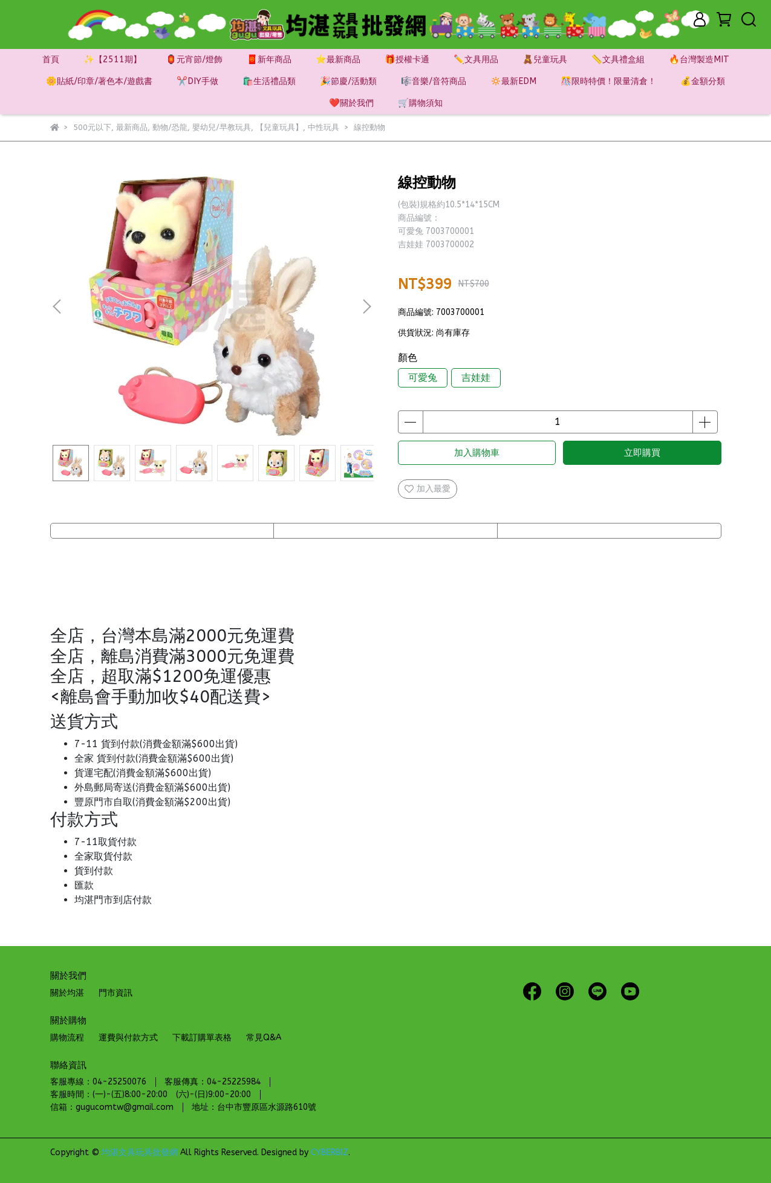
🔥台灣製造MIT (699, 59)
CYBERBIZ (329, 1152)
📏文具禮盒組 (618, 59)
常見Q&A (263, 1037)
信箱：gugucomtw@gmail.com (112, 1107)
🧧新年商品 (269, 59)
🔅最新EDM (513, 81)
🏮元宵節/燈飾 (194, 59)
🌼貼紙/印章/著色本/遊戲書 (99, 81)
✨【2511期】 (112, 59)
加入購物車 (476, 452)
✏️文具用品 (476, 59)
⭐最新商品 (338, 59)
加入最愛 (428, 489)
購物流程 (67, 1037)
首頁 (50, 59)
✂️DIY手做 (197, 81)
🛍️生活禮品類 (269, 81)
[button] (366, 306)
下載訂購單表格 (202, 1037)
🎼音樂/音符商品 (433, 81)
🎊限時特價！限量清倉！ (608, 81)
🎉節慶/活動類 (348, 81)
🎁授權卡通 (407, 59)
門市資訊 (115, 993)
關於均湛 (67, 993)
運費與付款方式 (128, 1037)
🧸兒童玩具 (544, 59)
